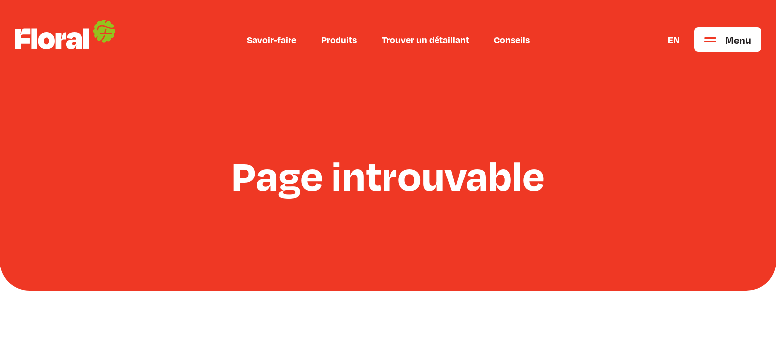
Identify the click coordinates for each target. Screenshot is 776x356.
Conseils (512, 39)
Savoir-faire (271, 39)
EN (673, 39)
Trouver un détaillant (425, 39)
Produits (339, 39)
